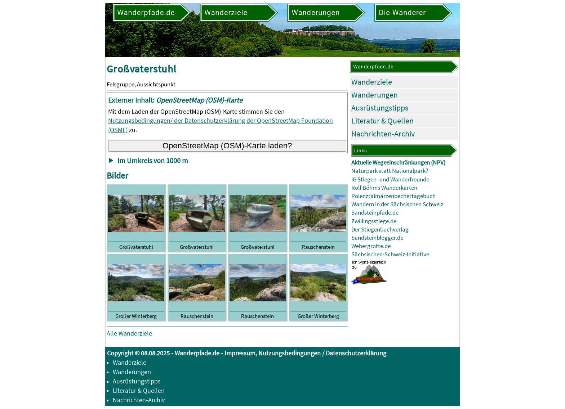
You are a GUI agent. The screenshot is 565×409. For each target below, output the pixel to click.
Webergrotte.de (371, 246)
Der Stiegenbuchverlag (380, 229)
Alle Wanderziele (129, 333)
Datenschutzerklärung (356, 353)
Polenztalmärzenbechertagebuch (393, 196)
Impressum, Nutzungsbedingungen (272, 353)
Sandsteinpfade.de (375, 212)
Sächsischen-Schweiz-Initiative (390, 254)
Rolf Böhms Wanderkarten (384, 188)
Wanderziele (371, 82)
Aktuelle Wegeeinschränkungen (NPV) (398, 162)
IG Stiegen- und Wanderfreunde (390, 179)
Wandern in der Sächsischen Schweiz (397, 204)
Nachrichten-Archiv (383, 134)
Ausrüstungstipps (379, 108)
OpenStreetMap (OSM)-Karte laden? (227, 145)
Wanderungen (374, 95)
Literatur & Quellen (382, 121)
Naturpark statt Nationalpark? (389, 171)
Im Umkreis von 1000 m (152, 160)
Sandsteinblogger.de (377, 238)
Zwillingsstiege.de (373, 221)
